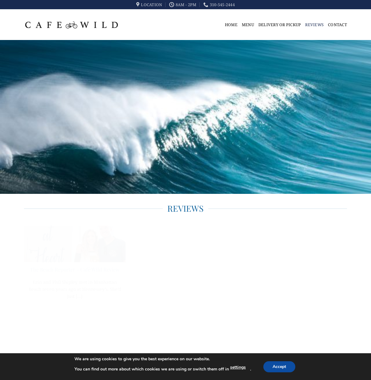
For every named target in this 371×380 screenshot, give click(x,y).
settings (238, 367)
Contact (337, 24)
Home (231, 24)
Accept (279, 367)
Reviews (314, 24)
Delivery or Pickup (279, 24)
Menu (248, 24)
